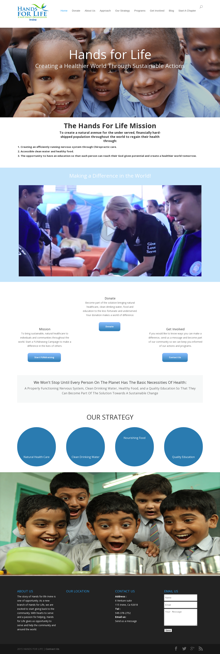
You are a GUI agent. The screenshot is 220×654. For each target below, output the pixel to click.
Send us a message (126, 621)
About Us (90, 10)
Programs (139, 10)
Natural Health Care (37, 457)
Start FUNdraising (44, 357)
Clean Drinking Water (86, 457)
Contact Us (175, 357)
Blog (171, 10)
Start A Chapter (187, 10)
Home (64, 10)
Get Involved (157, 10)
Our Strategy (122, 10)
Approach (105, 10)
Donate (76, 10)
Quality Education (183, 457)
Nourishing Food (134, 438)
